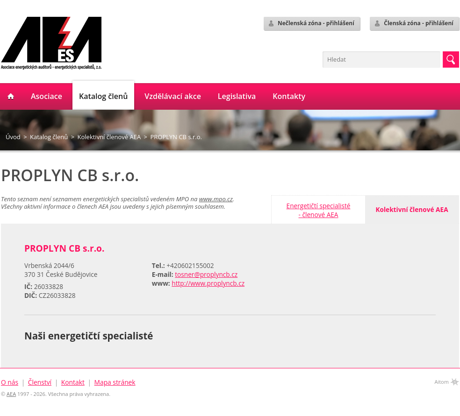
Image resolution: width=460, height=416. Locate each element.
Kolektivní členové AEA (109, 137)
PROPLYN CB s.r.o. (176, 137)
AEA (11, 393)
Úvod (13, 137)
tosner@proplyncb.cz (206, 274)
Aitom (441, 381)
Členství (39, 382)
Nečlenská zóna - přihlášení (310, 23)
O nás (9, 382)
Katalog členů (49, 137)
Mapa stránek (115, 382)
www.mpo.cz (216, 199)
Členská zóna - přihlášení (413, 23)
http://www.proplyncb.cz (208, 283)
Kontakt (73, 382)
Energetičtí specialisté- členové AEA (319, 210)
